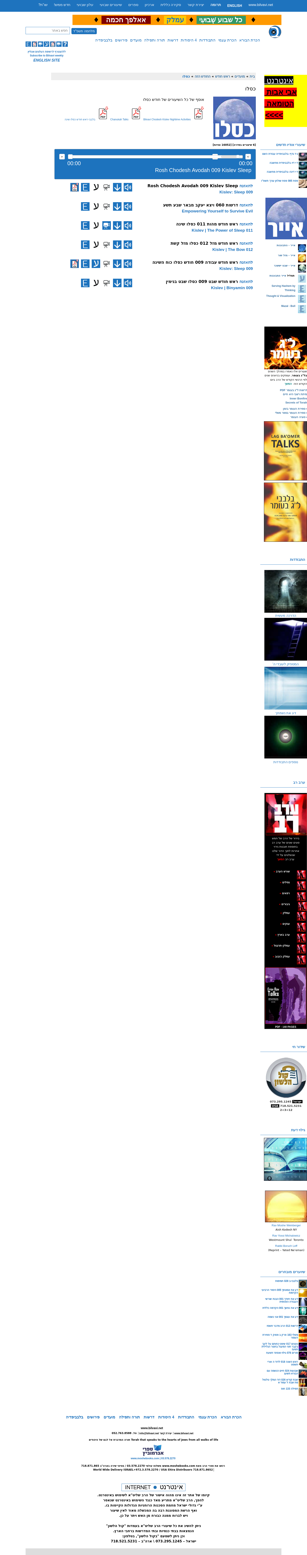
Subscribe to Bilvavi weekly (46, 55)
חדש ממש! (62, 5)
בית (252, 76)
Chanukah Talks (119, 119)
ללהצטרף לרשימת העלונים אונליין (47, 51)
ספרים (133, 5)
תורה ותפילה (154, 40)
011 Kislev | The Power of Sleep (222, 230)
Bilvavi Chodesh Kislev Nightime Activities (167, 119)
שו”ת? (43, 5)
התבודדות (207, 40)
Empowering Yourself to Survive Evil (217, 211)
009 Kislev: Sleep (236, 192)
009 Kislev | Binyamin (232, 288)
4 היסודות (189, 40)
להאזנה (62, 156)
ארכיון (149, 5)
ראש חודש (222, 76)
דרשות (173, 40)
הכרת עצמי (227, 40)
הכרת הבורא (249, 40)
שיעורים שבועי (111, 5)
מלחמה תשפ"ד (84, 31)
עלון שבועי (85, 5)
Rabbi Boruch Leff (286, 1245)
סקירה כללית (171, 5)
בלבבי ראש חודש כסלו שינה (80, 119)
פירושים (121, 40)
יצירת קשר (195, 5)
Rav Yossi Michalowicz (286, 1235)
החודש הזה (203, 76)
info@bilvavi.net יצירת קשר (155, 1433)
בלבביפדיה (103, 40)
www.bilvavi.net (261, 5)
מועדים (136, 40)
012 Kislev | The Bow (232, 249)
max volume (248, 156)
